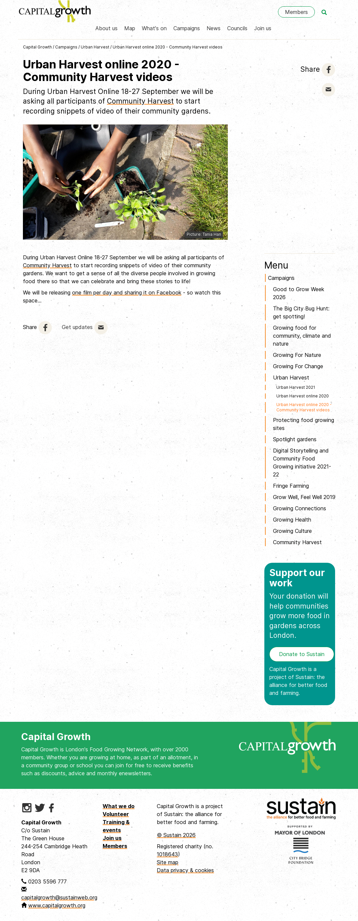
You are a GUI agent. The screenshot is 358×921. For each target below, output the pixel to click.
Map (129, 28)
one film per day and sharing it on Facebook (126, 292)
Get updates (77, 327)
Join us (262, 28)
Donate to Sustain (301, 654)
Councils (237, 28)
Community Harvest (140, 101)
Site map (167, 862)
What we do (118, 806)
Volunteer (116, 814)
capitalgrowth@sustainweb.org (59, 897)
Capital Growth (37, 46)
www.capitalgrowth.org (56, 905)
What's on (154, 28)
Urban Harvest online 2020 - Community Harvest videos (168, 46)
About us (106, 28)
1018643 (167, 854)
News (214, 28)
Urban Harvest (95, 46)
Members (296, 12)
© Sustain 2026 (176, 835)
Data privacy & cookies (185, 870)
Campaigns (186, 28)
